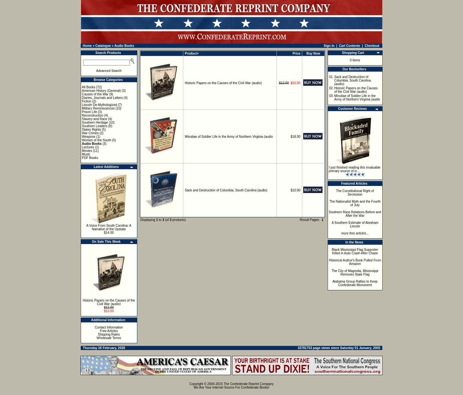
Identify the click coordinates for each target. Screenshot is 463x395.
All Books (88, 87)
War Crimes (90, 133)
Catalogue (103, 46)
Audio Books (124, 46)
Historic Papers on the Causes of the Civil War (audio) (109, 302)
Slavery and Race (94, 119)
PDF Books (90, 158)
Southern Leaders (95, 126)
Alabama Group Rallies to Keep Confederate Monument (354, 283)
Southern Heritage (95, 122)
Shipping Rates (109, 334)
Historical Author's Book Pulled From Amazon (355, 262)
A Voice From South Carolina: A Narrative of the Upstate (108, 227)
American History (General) (101, 90)
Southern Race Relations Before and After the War (355, 213)
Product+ (192, 53)
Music (86, 154)
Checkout (372, 46)
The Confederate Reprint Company (248, 384)
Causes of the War (95, 94)
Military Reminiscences (98, 108)
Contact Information (109, 327)
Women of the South (96, 140)
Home (87, 46)
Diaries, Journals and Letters (102, 98)
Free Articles (109, 331)
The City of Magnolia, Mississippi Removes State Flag (354, 272)
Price (296, 53)
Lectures (88, 147)
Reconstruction (93, 115)
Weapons (88, 136)
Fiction (86, 101)
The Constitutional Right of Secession (355, 192)
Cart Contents (349, 46)
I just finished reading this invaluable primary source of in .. (355, 169)
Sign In (329, 46)
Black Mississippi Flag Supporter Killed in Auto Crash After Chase (355, 251)
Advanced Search (109, 71)
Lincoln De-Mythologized (99, 105)
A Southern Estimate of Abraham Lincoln (354, 224)
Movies (87, 151)
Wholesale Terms (108, 338)
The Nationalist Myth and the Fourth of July (355, 203)
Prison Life (89, 112)
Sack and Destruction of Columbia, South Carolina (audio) (226, 190)
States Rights (91, 129)
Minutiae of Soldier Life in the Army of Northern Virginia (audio (229, 136)
